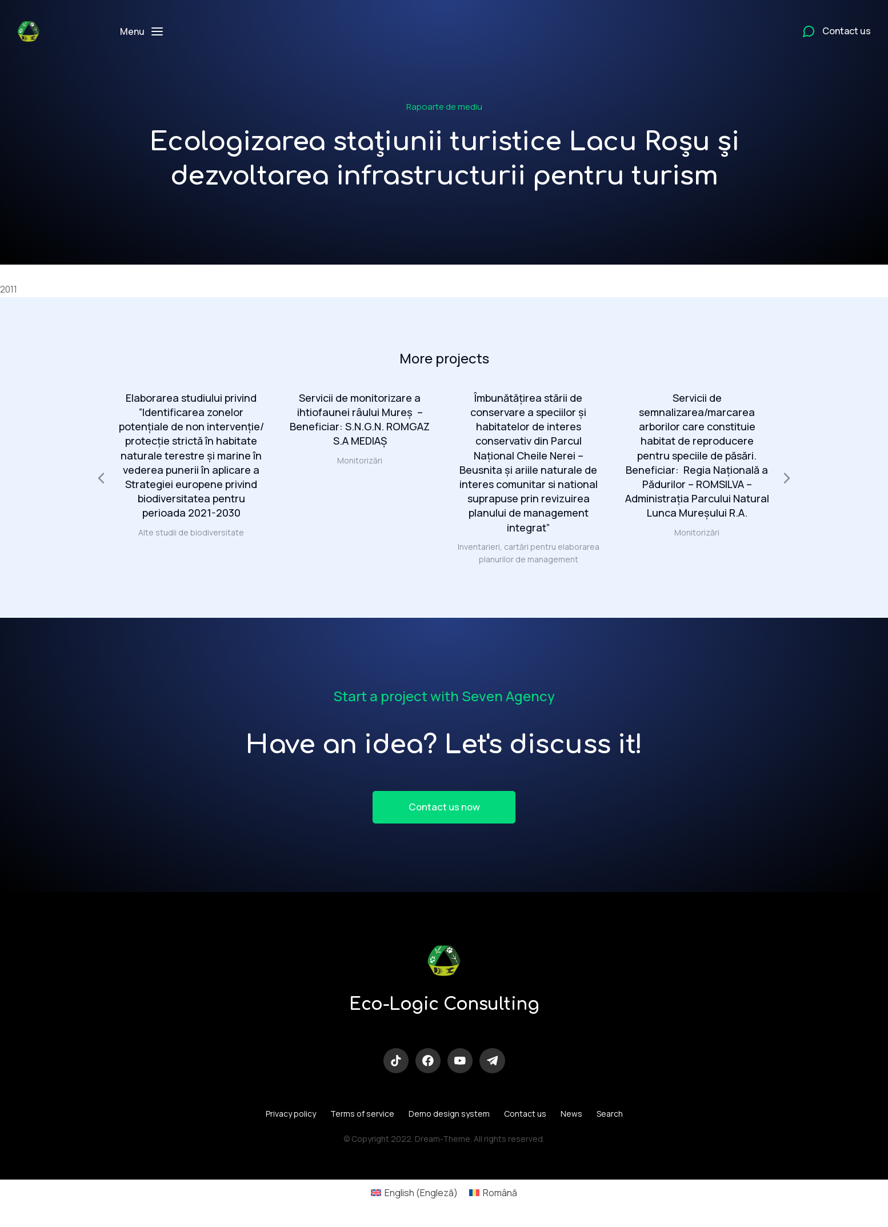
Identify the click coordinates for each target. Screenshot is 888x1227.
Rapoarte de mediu (444, 107)
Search (610, 1118)
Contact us (525, 1118)
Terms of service (362, 1118)
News (571, 1118)
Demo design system (449, 1118)
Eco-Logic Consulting (444, 1007)
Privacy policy (291, 1118)
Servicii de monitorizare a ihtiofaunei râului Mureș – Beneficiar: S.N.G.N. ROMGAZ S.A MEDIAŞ (360, 419)
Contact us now (444, 809)
